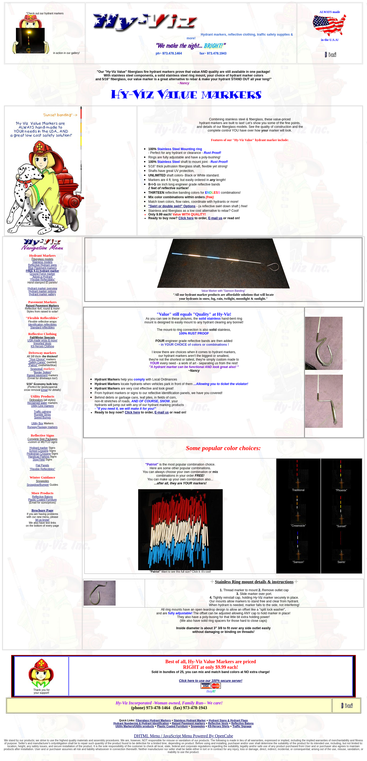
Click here (185, 218)
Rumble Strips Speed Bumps (42, 416)
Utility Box (37, 423)
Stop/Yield (39, 459)
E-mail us (215, 218)
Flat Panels (42, 465)
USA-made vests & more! (42, 340)
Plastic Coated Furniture (42, 499)
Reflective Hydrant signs (42, 265)
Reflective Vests (218, 723)
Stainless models (42, 262)
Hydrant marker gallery (42, 294)
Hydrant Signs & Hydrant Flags (228, 720)
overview (51, 288)
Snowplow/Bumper (38, 484)
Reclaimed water (37, 402)
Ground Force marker (42, 273)
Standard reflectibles (42, 327)
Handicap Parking (39, 456)
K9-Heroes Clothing (42, 346)
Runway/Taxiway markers (42, 427)
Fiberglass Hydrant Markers (153, 720)
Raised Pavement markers (188, 723)
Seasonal (36, 369)
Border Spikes (42, 372)
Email (44, 389)
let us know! (42, 519)
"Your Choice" (37, 359)
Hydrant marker (37, 288)
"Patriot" (33, 365)
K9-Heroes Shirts (218, 726)
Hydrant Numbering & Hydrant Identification (141, 723)
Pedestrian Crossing (39, 453)
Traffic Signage (242, 726)
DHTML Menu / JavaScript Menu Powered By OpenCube (183, 736)
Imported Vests (42, 343)
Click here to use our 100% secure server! (210, 681)
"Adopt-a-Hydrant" (42, 276)
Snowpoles (198, 726)
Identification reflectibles (42, 324)
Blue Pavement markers (42, 268)
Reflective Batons (42, 496)
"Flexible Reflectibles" (42, 279)
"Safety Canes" (37, 362)
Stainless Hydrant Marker (190, 720)
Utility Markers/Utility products (135, 726)
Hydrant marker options (42, 291)
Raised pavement (37, 375)
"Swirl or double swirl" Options (171, 206)
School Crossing (38, 450)
